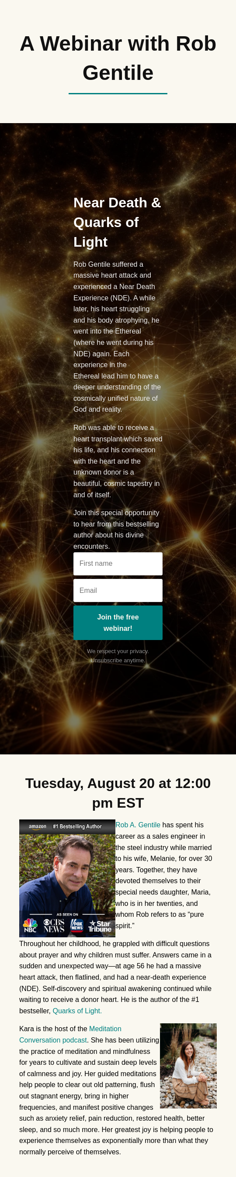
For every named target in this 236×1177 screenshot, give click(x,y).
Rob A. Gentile (137, 825)
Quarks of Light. (77, 1011)
